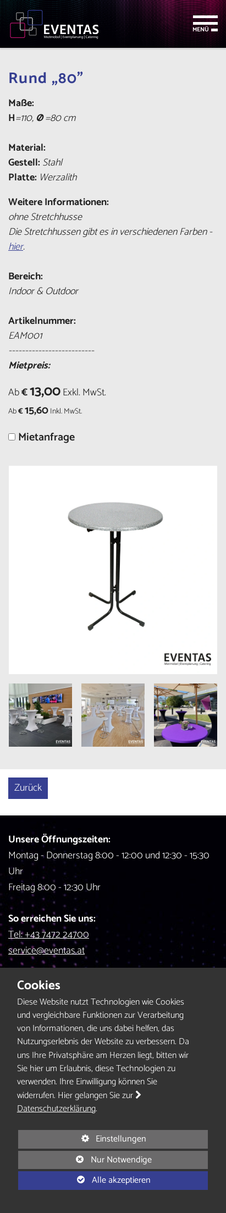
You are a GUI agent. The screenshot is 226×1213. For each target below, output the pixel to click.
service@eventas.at (46, 950)
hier (15, 247)
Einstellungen (82, 1139)
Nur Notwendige (85, 1160)
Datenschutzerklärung (56, 1108)
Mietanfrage (46, 437)
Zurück (28, 788)
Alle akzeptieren (84, 1180)
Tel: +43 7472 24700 (48, 935)
